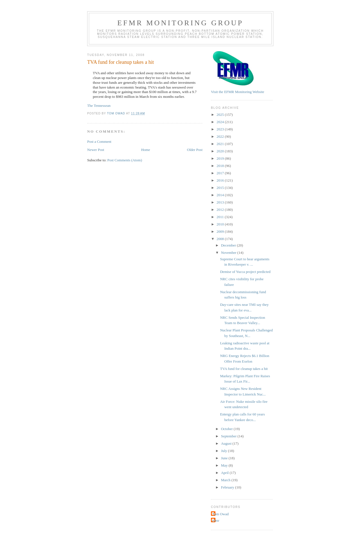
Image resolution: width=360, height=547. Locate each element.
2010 (221, 224)
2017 (221, 173)
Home (145, 150)
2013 (221, 202)
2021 (221, 144)
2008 (221, 239)
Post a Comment (99, 141)
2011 (221, 217)
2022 (221, 136)
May (225, 465)
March (226, 480)
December (229, 245)
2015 (221, 188)
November (229, 252)
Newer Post (95, 150)
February (228, 487)
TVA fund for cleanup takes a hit (243, 369)
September (229, 436)
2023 (221, 129)
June (225, 458)
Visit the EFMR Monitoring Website (237, 92)
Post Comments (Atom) (124, 160)
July (224, 451)
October (227, 429)
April (225, 473)
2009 (221, 231)
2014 (221, 195)
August (227, 443)
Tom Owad (220, 514)
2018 (221, 166)
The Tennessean (99, 105)
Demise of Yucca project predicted (245, 272)
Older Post (194, 150)
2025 (221, 114)
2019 (221, 158)
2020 (221, 151)
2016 (221, 180)
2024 (221, 122)
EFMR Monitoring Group (180, 23)
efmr (215, 520)
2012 (221, 209)
